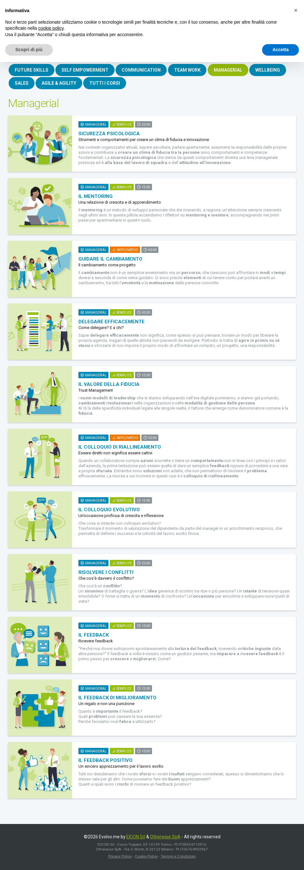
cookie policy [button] (51, 28)
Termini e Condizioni (178, 858)
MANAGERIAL (232, 70)
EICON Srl (135, 838)
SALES (22, 84)
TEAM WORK (190, 70)
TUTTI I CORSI (107, 84)
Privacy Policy (120, 858)
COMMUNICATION (143, 70)
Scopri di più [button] (29, 49)
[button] (296, 10)
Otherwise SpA (165, 838)
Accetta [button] (280, 49)
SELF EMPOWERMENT (86, 70)
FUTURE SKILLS (32, 70)
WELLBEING (272, 70)
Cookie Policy (146, 858)
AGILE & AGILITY (60, 84)
